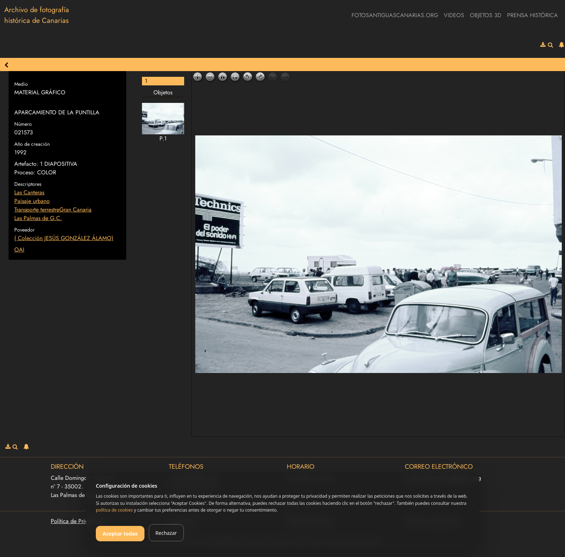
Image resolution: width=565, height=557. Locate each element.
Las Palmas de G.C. (38, 218)
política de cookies (114, 510)
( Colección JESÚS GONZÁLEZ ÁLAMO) (63, 238)
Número (23, 124)
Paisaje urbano (32, 201)
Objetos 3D (485, 15)
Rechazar (166, 532)
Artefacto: (26, 164)
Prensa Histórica (532, 15)
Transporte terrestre (36, 209)
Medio (21, 84)
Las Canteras (29, 192)
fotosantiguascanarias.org (395, 15)
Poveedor (24, 229)
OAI (19, 249)
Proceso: (24, 172)
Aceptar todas (120, 533)
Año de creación (32, 144)
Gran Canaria (75, 209)
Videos (454, 15)
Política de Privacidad (77, 521)
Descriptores (27, 184)
